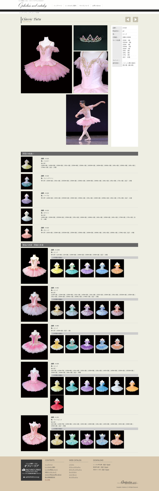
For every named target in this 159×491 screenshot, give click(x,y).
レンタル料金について (51, 469)
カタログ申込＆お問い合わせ (53, 475)
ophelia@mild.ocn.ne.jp (32, 478)
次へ (135, 19)
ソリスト (71, 464)
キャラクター (73, 472)
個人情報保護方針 (50, 477)
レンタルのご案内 (70, 5)
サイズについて (84, 5)
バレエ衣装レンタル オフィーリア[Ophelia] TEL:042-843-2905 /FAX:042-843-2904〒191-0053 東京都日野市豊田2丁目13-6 (32, 467)
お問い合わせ (96, 5)
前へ (128, 19)
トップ (21, 12)
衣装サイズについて (50, 472)
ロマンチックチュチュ (75, 469)
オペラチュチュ (73, 477)
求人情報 (47, 480)
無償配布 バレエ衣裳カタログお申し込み (126, 5)
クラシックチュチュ (29, 12)
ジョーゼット (73, 475)
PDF (104, 464)
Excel (108, 464)
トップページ (58, 5)
